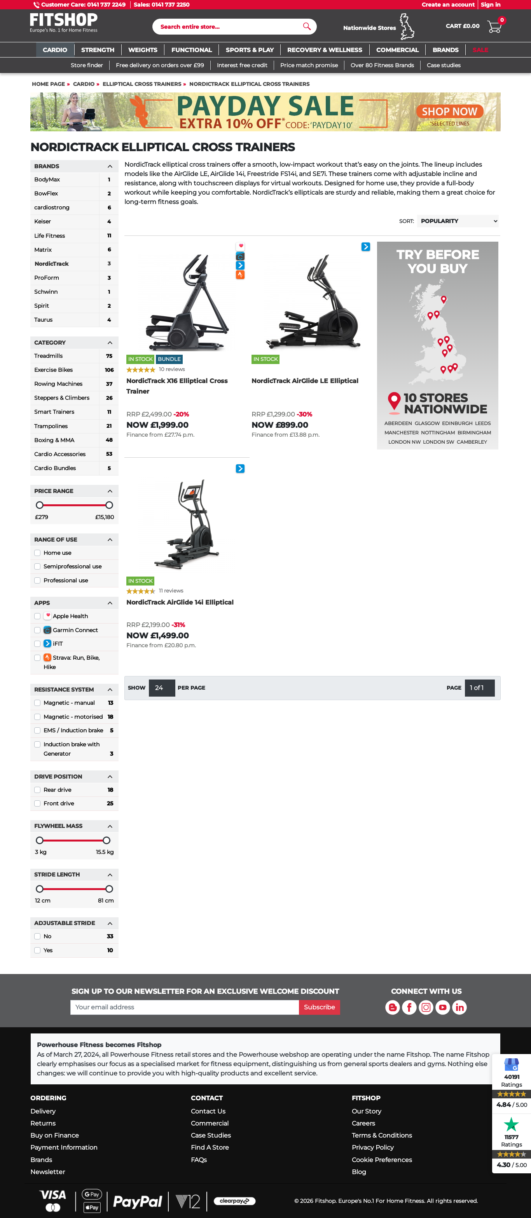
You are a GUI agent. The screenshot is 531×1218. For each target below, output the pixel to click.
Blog (359, 1172)
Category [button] (73, 346)
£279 (41, 521)
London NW (404, 445)
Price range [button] (73, 494)
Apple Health (66, 619)
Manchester (401, 436)
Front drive (78, 807)
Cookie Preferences (382, 1160)
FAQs (199, 1160)
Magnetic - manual (78, 706)
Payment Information (64, 1147)
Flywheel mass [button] (73, 829)
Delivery (43, 1111)
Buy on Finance (54, 1135)
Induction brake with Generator (78, 753)
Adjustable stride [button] (73, 926)
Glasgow (427, 427)
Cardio (83, 88)
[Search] (231, 28)
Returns (43, 1123)
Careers (363, 1123)
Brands (41, 1160)
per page (191, 691)
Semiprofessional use (72, 569)
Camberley (472, 445)
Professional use (66, 583)
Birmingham (474, 436)
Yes (78, 953)
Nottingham (438, 436)
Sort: (406, 225)
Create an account (448, 4)
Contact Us (208, 1111)
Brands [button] (73, 169)
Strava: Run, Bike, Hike (72, 665)
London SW (438, 445)
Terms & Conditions (382, 1135)
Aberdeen (398, 427)
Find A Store (210, 1147)
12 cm (43, 904)
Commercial (210, 1123)
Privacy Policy (373, 1147)
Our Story (366, 1111)
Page (454, 691)
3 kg (41, 855)
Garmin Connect (71, 633)
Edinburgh (457, 427)
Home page (48, 88)
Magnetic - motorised (78, 720)
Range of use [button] (73, 543)
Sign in (491, 4)
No (78, 939)
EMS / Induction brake (78, 734)
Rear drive (78, 793)
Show (136, 691)
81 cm (106, 904)
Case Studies (211, 1135)
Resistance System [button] (73, 693)
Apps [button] (73, 606)
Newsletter (47, 1172)
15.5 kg (105, 855)
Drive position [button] (73, 780)
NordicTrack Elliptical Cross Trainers (249, 88)
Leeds (483, 427)
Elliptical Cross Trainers (142, 88)
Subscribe (319, 1007)
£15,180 (104, 521)
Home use (57, 556)
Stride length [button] (73, 878)
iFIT (53, 647)
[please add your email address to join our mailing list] (184, 1007)
